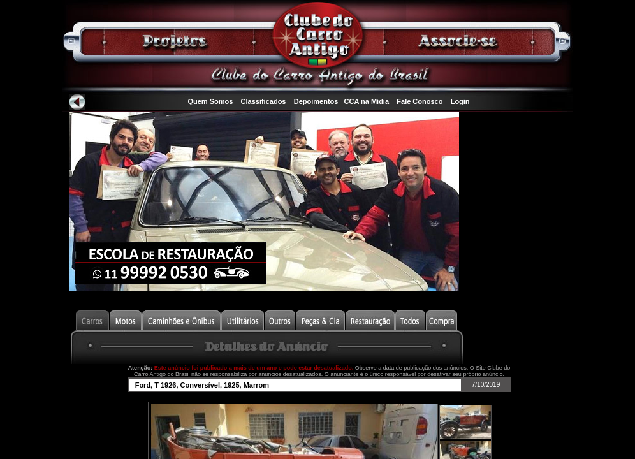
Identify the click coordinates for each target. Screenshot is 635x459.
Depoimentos (316, 101)
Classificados (263, 101)
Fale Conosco (419, 101)
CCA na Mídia (367, 101)
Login (460, 101)
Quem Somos (210, 101)
